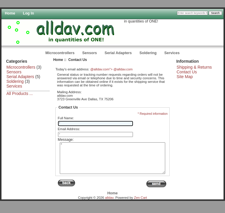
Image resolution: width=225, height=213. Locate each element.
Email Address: (69, 129)
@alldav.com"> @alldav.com (111, 69)
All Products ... (20, 93)
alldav (109, 204)
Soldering (148, 53)
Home (10, 13)
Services (172, 53)
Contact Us (187, 72)
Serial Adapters (118, 53)
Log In (28, 13)
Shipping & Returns (194, 67)
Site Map (185, 76)
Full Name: (66, 118)
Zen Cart (140, 204)
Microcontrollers (59, 53)
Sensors (89, 53)
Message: (66, 140)
